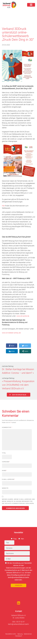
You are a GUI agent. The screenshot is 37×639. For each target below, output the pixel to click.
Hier (3, 206)
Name (4, 470)
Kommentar (7, 427)
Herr (22, 539)
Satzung (20, 634)
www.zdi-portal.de (22, 316)
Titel (4, 453)
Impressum (18, 636)
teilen (11, 346)
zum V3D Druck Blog (19, 395)
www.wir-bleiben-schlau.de (11, 333)
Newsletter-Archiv (10, 634)
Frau (15, 539)
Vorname (6, 461)
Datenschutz (28, 634)
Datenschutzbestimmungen (15, 568)
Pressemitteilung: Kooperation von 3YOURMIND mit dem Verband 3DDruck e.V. (18, 385)
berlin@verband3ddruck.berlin (18, 624)
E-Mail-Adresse (8, 479)
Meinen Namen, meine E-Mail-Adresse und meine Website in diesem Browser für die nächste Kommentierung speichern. (18, 501)
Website (5, 488)
